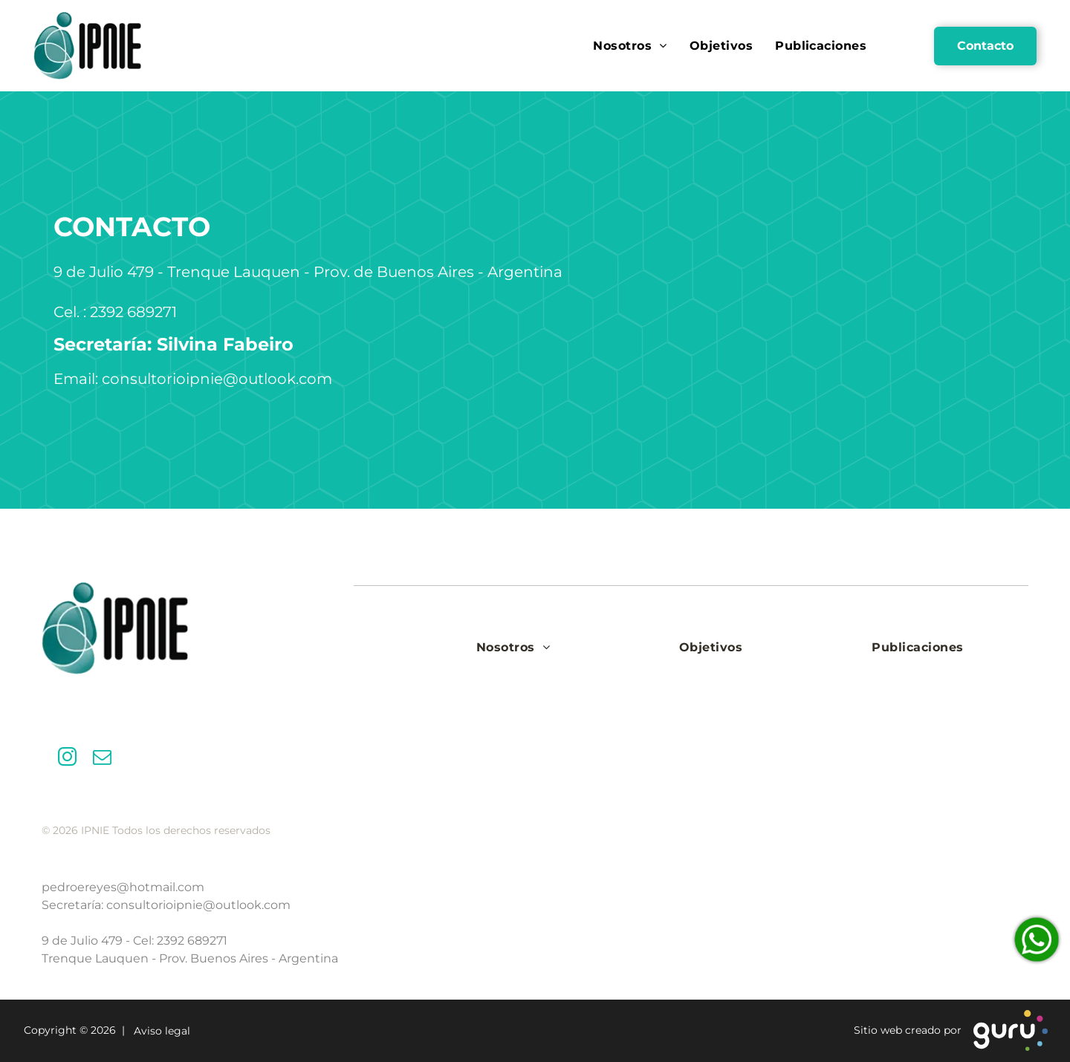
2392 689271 (192, 941)
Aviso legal (159, 1031)
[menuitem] (630, 46)
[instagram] (67, 759)
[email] (102, 759)
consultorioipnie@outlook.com (198, 905)
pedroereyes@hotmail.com (123, 887)
